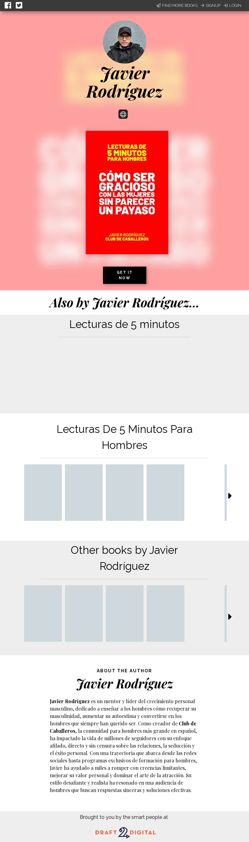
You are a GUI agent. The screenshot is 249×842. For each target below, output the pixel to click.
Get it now (125, 275)
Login (232, 5)
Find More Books (177, 5)
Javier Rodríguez (124, 81)
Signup (211, 5)
